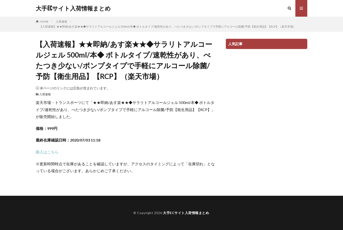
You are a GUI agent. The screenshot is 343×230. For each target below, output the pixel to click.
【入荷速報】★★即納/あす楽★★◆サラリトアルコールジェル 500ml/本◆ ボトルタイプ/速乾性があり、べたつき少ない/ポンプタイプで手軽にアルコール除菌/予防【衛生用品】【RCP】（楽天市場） (167, 26)
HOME (44, 21)
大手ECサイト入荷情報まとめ (73, 8)
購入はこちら (47, 152)
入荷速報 (61, 21)
